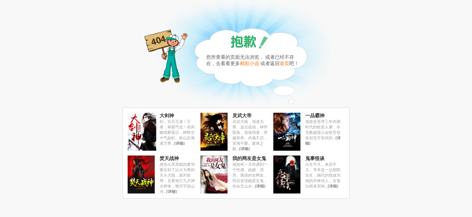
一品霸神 (314, 115)
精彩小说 (249, 63)
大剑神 (167, 115)
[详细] (179, 143)
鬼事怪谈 (314, 158)
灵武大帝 (242, 115)
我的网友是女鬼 (249, 158)
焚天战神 (169, 158)
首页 (284, 63)
